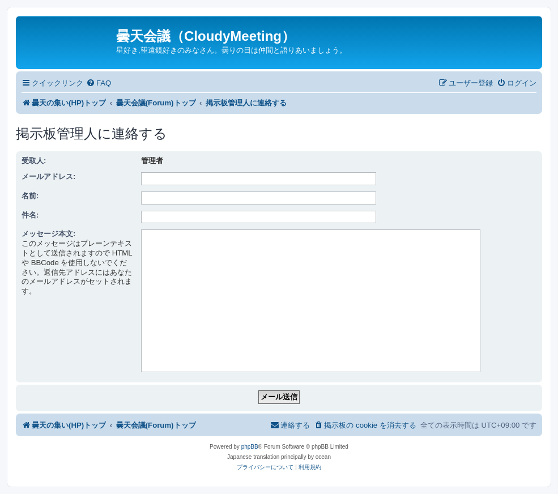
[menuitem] (98, 83)
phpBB (249, 447)
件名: (30, 215)
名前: (30, 195)
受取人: (34, 160)
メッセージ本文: (48, 233)
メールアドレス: (48, 176)
